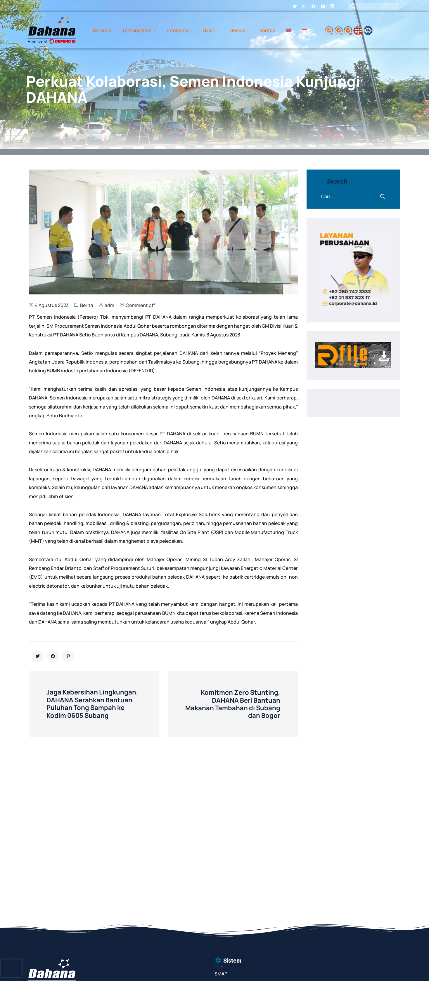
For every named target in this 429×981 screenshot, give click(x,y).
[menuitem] (288, 30)
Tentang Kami (137, 30)
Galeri (209, 30)
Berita (86, 305)
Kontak (267, 30)
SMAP (220, 973)
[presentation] (11, 968)
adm (109, 305)
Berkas (237, 30)
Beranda (102, 30)
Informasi (177, 30)
